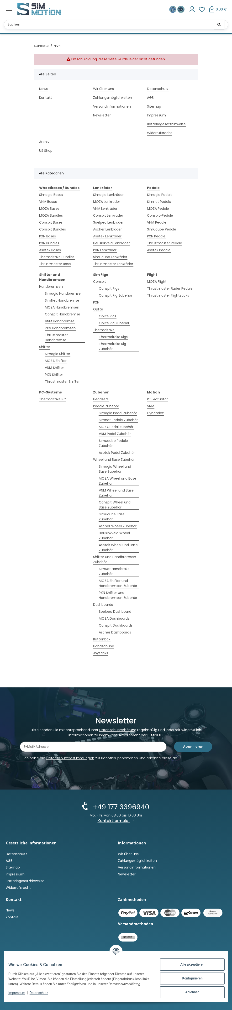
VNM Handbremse (59, 321)
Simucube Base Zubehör (112, 517)
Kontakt (45, 97)
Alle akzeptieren (189, 964)
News (43, 88)
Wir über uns (103, 88)
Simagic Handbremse (63, 293)
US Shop (46, 150)
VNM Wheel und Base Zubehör (116, 493)
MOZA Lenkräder (106, 201)
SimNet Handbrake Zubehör (114, 571)
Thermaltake (104, 330)
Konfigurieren (189, 978)
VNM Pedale (156, 222)
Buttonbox (101, 639)
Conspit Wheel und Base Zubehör (115, 505)
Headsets (101, 399)
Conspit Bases (51, 222)
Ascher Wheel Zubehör (118, 526)
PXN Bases (47, 236)
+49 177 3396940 (120, 807)
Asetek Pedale (158, 250)
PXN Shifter (54, 374)
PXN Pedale (156, 236)
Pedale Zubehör (106, 406)
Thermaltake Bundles (56, 257)
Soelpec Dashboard (115, 611)
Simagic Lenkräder (108, 194)
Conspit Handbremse (62, 314)
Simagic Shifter (57, 353)
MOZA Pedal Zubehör (116, 426)
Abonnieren (193, 747)
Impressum (20, 995)
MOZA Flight (157, 281)
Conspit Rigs (109, 288)
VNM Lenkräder (105, 208)
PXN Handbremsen (60, 328)
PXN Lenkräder (104, 250)
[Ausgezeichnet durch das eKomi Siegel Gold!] (173, 9)
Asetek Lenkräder (107, 236)
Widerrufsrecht (159, 133)
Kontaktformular (114, 821)
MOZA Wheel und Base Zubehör (117, 481)
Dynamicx (155, 413)
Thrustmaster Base (55, 264)
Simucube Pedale (161, 229)
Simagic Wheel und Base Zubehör (115, 469)
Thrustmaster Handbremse (56, 337)
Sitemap (154, 106)
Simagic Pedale (160, 194)
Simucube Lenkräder (110, 257)
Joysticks (100, 653)
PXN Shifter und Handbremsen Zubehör (118, 595)
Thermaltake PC (52, 399)
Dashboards (103, 604)
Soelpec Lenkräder (108, 222)
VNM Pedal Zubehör (115, 433)
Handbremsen (51, 286)
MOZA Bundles (51, 215)
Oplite (98, 309)
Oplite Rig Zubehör (114, 323)
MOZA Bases (49, 208)
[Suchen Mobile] (116, 24)
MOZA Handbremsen (62, 307)
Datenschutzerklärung (117, 730)
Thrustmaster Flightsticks (168, 295)
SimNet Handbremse (62, 300)
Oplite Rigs (107, 316)
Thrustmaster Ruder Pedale (170, 288)
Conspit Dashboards (115, 625)
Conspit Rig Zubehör (115, 295)
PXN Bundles (49, 243)
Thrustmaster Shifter (62, 381)
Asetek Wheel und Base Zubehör (118, 547)
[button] (192, 9)
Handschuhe (103, 646)
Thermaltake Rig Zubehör (112, 346)
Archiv (44, 141)
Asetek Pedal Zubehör (117, 452)
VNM (150, 406)
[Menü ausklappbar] (9, 10)
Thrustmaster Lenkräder (113, 264)
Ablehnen (189, 992)
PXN (96, 302)
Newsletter (102, 115)
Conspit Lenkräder (108, 215)
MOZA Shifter (56, 360)
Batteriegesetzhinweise (166, 124)
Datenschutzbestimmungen (70, 759)
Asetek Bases (50, 250)
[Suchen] (219, 24)
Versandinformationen (112, 106)
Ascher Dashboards (115, 632)
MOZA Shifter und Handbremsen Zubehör (118, 583)
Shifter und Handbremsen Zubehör (114, 559)
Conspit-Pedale (160, 215)
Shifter (44, 347)
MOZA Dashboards (114, 618)
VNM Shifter (54, 367)
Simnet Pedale (159, 201)
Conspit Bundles (52, 229)
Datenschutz (42, 995)
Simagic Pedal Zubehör (118, 413)
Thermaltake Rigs (113, 337)
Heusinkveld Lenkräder (111, 243)
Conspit (99, 281)
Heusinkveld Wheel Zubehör (114, 535)
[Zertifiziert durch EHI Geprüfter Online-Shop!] (181, 9)
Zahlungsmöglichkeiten (112, 97)
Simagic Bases (51, 194)
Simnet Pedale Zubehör (118, 420)
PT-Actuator (157, 399)
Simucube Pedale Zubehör (113, 443)
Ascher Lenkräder (107, 229)
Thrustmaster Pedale (164, 243)
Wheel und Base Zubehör (114, 459)
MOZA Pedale (158, 208)
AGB (150, 97)
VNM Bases (48, 201)
